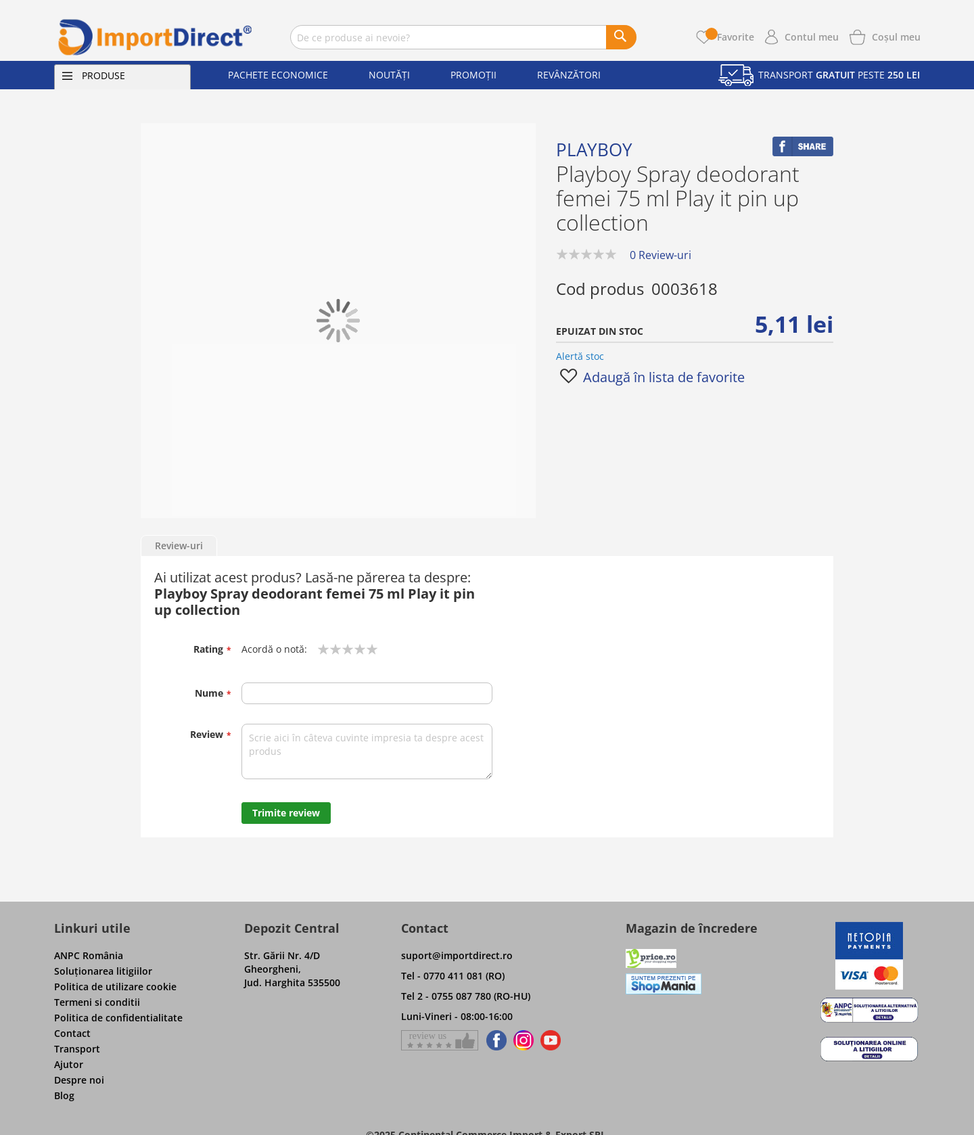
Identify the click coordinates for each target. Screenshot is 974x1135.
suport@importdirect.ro (457, 955)
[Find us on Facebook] (494, 1040)
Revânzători (569, 74)
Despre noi (79, 1079)
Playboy (594, 149)
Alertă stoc (580, 356)
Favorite (729, 36)
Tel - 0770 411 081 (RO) (453, 975)
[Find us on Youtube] (550, 1040)
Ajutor (68, 1064)
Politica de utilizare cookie (115, 986)
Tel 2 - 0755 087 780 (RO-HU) (465, 996)
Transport (77, 1048)
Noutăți (389, 74)
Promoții (473, 74)
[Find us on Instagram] (523, 1040)
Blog (64, 1095)
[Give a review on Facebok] (439, 1040)
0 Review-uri (660, 255)
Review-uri (179, 545)
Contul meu (812, 36)
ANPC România (88, 955)
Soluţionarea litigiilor (103, 971)
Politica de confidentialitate (118, 1017)
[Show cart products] (896, 36)
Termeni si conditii (97, 1002)
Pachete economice (278, 74)
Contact (72, 1033)
